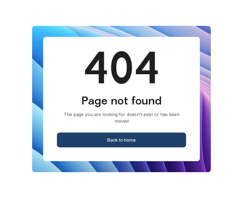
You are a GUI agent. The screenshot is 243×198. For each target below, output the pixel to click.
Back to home (121, 140)
